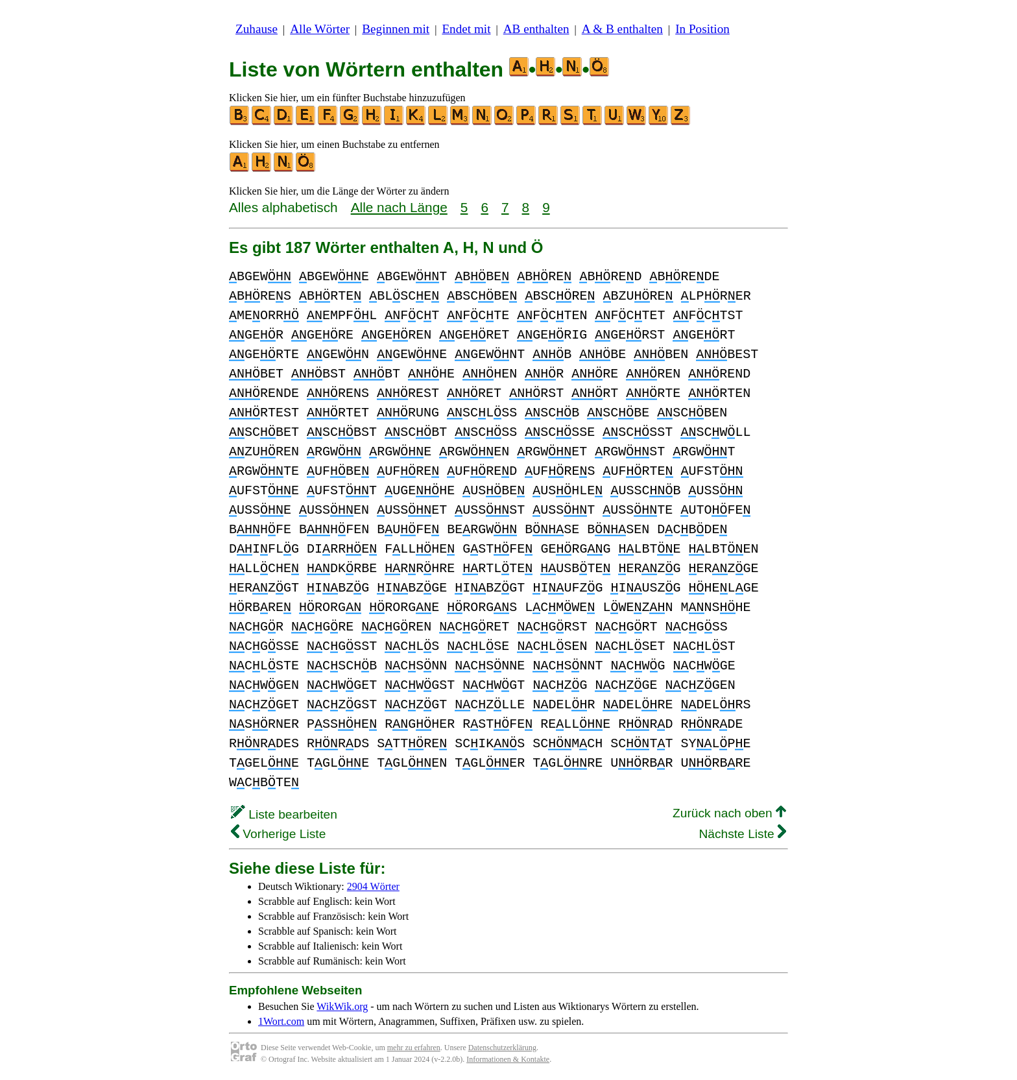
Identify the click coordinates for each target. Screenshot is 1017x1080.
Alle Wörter (320, 29)
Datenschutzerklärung (502, 1047)
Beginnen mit (395, 29)
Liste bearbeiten (284, 814)
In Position (702, 29)
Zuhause (256, 29)
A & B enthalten (622, 29)
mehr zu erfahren (413, 1047)
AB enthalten (536, 29)
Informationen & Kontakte (507, 1059)
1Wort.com (281, 1021)
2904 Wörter (373, 886)
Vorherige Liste (278, 834)
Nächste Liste (742, 834)
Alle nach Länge (399, 207)
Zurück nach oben (729, 813)
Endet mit (466, 29)
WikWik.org (342, 1006)
